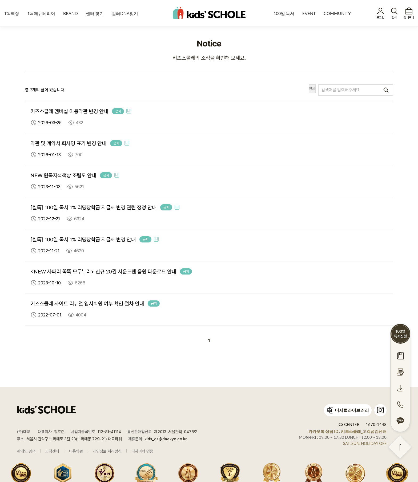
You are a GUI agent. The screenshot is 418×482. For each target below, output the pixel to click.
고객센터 (52, 451)
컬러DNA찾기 (125, 13)
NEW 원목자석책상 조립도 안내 (63, 175)
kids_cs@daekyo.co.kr (165, 439)
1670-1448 (376, 424)
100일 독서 (284, 13)
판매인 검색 (26, 451)
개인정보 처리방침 (107, 451)
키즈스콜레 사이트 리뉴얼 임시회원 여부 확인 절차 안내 (87, 303)
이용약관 (76, 451)
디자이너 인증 (142, 451)
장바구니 (409, 17)
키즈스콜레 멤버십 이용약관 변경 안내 (69, 111)
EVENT (309, 13)
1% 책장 (11, 13)
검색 (394, 17)
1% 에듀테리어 (41, 13)
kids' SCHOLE (209, 13)
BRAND (70, 13)
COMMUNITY (337, 13)
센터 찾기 (95, 13)
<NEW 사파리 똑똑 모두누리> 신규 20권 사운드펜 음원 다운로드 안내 (103, 271)
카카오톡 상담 (347, 431)
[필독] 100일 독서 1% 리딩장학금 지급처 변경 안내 (83, 239)
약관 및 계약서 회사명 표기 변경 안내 (68, 143)
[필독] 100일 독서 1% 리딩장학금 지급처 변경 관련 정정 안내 (93, 207)
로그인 (380, 17)
